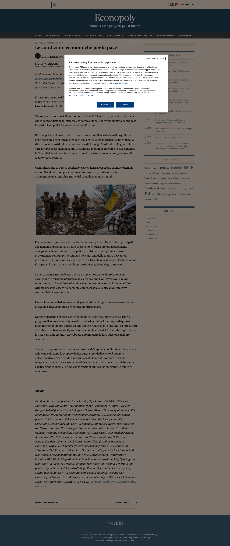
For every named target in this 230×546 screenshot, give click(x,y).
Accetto (125, 105)
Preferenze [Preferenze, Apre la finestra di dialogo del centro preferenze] (105, 105)
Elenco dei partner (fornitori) (81, 95)
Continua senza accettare (154, 58)
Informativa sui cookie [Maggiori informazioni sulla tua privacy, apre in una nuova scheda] (118, 83)
